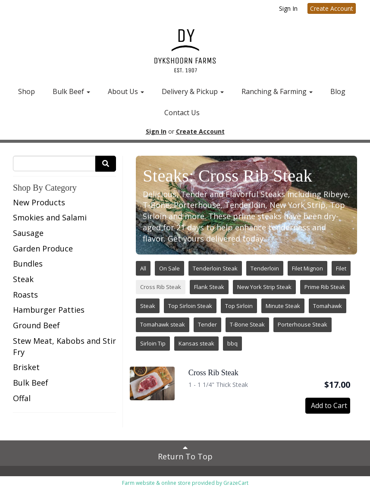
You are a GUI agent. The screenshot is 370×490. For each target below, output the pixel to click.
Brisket (26, 367)
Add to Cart (329, 405)
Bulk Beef (71, 91)
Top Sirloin (239, 306)
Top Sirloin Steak (190, 306)
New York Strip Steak (264, 287)
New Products (39, 202)
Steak (23, 279)
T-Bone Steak (247, 324)
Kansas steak (196, 343)
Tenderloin (265, 268)
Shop (26, 91)
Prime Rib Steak (324, 287)
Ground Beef (36, 325)
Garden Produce (43, 248)
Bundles (28, 263)
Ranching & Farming (277, 91)
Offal (22, 398)
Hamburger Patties (49, 310)
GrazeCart (235, 483)
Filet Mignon (307, 268)
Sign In (288, 8)
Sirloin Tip (153, 343)
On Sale (169, 268)
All (143, 268)
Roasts (25, 294)
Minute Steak (283, 306)
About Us (126, 91)
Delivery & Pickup (193, 91)
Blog (337, 91)
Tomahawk (327, 306)
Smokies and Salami (50, 217)
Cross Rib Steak (160, 287)
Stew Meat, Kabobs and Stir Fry (64, 346)
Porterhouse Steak (302, 324)
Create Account (331, 8)
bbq (232, 343)
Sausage (28, 233)
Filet (341, 268)
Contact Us (182, 112)
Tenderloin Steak (215, 268)
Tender (207, 324)
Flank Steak (209, 287)
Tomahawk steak (162, 324)
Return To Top (185, 452)
